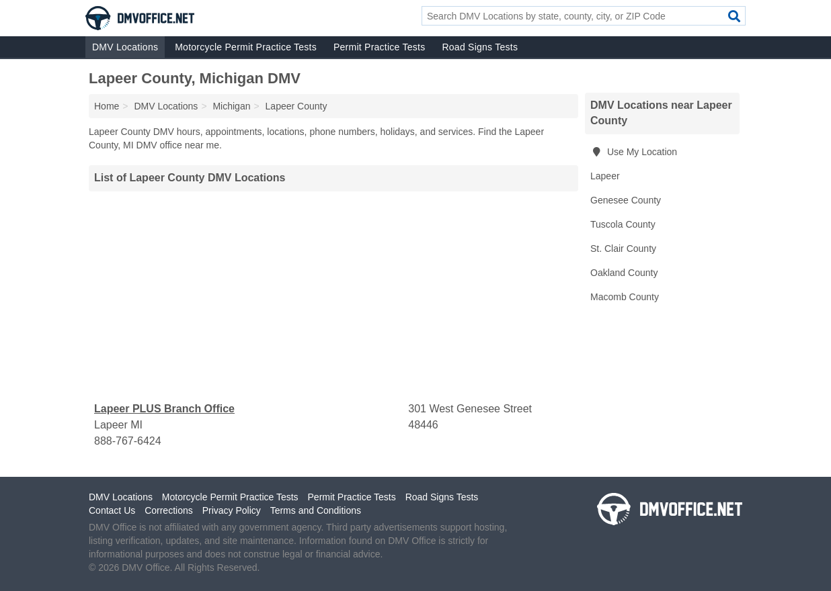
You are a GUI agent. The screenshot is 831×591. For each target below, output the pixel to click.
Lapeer (605, 176)
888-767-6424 (127, 441)
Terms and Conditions (315, 510)
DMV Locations (125, 47)
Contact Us (112, 510)
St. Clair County (623, 248)
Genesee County (625, 200)
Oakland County (624, 272)
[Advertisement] (333, 296)
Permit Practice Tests (379, 47)
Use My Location (633, 151)
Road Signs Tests (480, 47)
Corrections (169, 510)
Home (106, 106)
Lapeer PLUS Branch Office (164, 408)
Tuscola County (623, 224)
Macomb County (624, 296)
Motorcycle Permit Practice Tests (246, 47)
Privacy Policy (231, 510)
